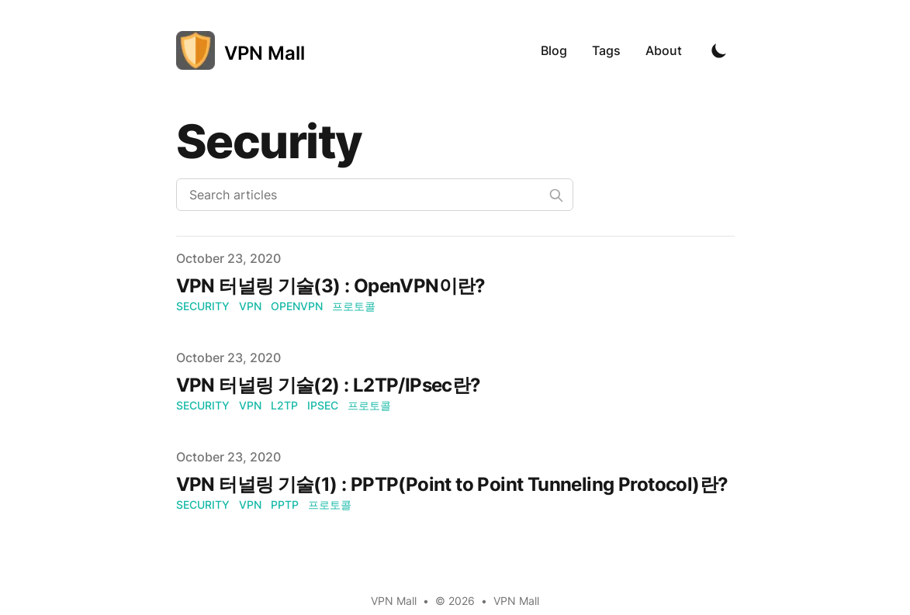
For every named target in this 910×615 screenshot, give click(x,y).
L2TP (284, 405)
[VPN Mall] (240, 50)
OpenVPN (297, 306)
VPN (250, 306)
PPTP (285, 504)
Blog (554, 50)
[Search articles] (374, 194)
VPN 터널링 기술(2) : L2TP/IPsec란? (328, 385)
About (663, 50)
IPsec (322, 405)
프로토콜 (353, 306)
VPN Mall (516, 600)
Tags (606, 50)
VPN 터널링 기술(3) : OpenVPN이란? (331, 286)
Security (203, 306)
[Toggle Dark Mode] (719, 50)
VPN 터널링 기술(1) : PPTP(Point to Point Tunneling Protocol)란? (452, 484)
